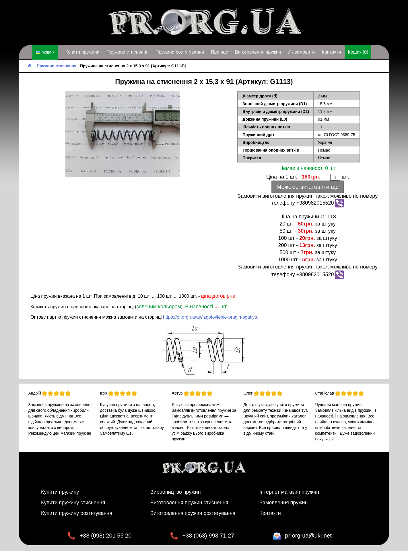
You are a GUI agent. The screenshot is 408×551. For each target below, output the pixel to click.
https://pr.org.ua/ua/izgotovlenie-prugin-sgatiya (210, 317)
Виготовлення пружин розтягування (193, 513)
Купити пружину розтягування (76, 513)
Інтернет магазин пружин (289, 492)
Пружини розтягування (180, 52)
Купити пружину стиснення (73, 502)
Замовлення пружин (283, 502)
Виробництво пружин (175, 492)
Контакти (331, 52)
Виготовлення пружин (258, 52)
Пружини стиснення (127, 52)
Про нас (219, 52)
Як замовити (301, 52)
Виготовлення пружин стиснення (189, 502)
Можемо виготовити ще (308, 187)
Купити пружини (82, 52)
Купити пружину (60, 492)
